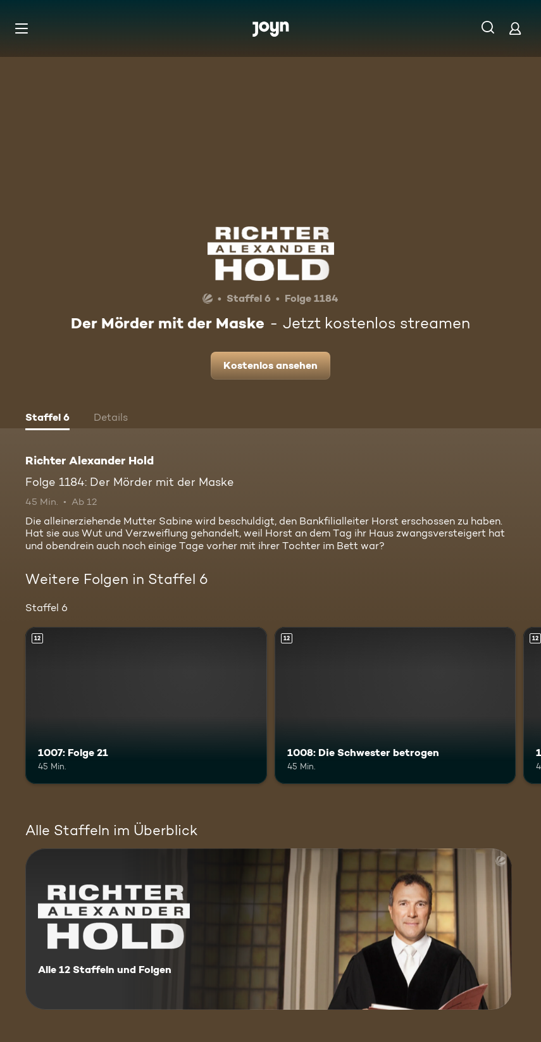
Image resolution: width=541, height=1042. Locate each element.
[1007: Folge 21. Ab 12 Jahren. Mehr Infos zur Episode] (146, 705)
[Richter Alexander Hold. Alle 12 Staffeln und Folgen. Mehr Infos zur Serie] (268, 929)
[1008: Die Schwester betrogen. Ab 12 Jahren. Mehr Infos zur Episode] (395, 705)
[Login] (515, 28)
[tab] (47, 418)
